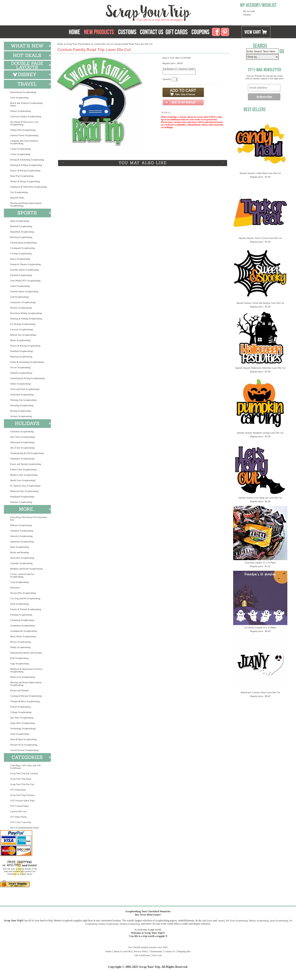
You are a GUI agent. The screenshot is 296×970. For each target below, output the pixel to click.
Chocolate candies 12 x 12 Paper (260, 562)
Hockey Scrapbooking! (21, 307)
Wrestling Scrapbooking (21, 405)
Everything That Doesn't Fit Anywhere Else (28, 518)
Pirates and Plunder (19, 690)
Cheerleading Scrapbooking (23, 242)
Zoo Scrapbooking (19, 192)
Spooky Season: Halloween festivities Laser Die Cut (260, 367)
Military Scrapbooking (21, 525)
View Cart (157, 955)
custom (220, 920)
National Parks (17, 197)
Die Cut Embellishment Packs (24, 827)
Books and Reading (19, 552)
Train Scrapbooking (19, 733)
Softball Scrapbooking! (21, 372)
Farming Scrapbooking (21, 614)
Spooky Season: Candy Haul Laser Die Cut (260, 173)
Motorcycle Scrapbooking (22, 677)
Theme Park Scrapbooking (23, 130)
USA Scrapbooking (19, 97)
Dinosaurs (15, 587)
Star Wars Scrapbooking (21, 717)
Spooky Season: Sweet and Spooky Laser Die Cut (260, 303)
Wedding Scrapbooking (129, 924)
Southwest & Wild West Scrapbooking (28, 186)
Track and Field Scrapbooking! (25, 389)
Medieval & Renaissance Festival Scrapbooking (26, 670)
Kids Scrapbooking (19, 658)
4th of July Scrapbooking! (22, 447)
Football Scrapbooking (21, 275)
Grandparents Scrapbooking (23, 631)
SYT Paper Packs (18, 816)
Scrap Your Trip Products (79, 44)
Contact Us (169, 951)
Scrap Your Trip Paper (20, 778)
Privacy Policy (141, 951)
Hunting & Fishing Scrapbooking (26, 165)
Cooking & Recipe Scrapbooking (26, 696)
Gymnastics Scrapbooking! (23, 302)
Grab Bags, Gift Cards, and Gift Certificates (25, 766)
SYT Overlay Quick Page (22, 800)
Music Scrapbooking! (20, 340)
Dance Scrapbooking (20, 258)
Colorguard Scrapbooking (22, 248)
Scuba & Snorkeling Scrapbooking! (27, 362)
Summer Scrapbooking (21, 502)
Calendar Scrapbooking (21, 563)
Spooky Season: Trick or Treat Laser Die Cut (260, 238)
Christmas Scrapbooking (22, 431)
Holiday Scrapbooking (108, 924)
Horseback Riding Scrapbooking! (26, 313)
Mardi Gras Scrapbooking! (23, 480)
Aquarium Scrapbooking (22, 541)
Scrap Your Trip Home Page (119, 12)
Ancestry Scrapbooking (21, 536)
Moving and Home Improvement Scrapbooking (26, 204)
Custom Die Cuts (18, 811)
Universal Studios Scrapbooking (25, 116)
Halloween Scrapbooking (22, 442)
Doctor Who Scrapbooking (23, 593)
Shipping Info (183, 951)
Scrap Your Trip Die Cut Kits (24, 773)
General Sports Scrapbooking (24, 291)
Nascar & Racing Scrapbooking (25, 170)
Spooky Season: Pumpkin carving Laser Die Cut (260, 432)
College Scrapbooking (20, 712)
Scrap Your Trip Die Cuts (22, 784)
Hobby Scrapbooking (20, 647)
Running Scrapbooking (21, 356)
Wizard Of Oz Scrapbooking (23, 744)
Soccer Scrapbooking (20, 367)
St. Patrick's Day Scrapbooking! (25, 485)
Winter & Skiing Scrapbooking (25, 181)
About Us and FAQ (123, 951)
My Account (249, 11)
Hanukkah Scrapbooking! (22, 496)
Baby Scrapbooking (19, 547)
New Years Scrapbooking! (22, 437)
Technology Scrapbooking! (23, 728)
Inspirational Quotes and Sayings (26, 652)
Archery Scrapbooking (21, 416)
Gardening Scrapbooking (22, 620)
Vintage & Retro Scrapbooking (25, 701)
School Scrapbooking (20, 706)
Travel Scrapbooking (238, 920)
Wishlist (247, 14)
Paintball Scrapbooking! (21, 351)
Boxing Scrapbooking (20, 410)
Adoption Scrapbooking (21, 530)
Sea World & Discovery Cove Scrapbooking (24, 123)
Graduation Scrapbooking (22, 625)
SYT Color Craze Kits (20, 822)
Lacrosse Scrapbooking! (21, 329)
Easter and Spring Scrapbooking (25, 464)
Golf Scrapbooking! (19, 296)
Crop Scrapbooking (19, 582)
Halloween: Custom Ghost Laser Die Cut (260, 692)
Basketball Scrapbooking (22, 231)
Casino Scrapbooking (20, 148)
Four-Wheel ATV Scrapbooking (25, 280)
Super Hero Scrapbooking (22, 723)
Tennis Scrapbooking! (20, 383)
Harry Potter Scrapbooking (23, 636)
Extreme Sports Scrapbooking (24, 269)
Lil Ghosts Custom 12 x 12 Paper (260, 627)
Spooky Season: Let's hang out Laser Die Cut (260, 497)
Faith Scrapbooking (19, 603)
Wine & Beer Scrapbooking (23, 739)
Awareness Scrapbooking (22, 557)
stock (210, 920)
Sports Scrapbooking (279, 920)
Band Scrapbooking (19, 220)
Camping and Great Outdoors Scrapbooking (24, 142)
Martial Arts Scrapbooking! (23, 334)
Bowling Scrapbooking (21, 237)
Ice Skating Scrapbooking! (23, 324)
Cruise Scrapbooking (20, 154)
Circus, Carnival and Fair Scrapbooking (22, 575)
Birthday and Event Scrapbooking (26, 568)
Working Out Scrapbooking (23, 400)
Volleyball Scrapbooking (22, 394)
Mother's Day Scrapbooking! (24, 474)
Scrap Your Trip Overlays (22, 795)
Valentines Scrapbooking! (22, 458)
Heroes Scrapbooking (20, 641)
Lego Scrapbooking (19, 663)
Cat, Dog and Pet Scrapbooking (25, 598)
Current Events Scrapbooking (24, 750)
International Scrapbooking (23, 92)
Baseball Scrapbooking (21, 226)
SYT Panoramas (18, 789)
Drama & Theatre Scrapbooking (25, 264)
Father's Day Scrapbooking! (23, 469)
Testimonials (156, 951)
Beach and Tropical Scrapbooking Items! (26, 104)
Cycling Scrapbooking (21, 253)
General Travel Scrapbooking (24, 135)
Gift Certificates (142, 955)
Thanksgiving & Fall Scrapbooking (27, 453)
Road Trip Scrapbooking (22, 176)
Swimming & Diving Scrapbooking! (27, 378)
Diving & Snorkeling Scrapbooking (27, 159)
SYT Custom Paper (19, 806)
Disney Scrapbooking (20, 111)
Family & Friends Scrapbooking (25, 609)
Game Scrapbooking (20, 286)
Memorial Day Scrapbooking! (24, 491)
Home (60, 44)
